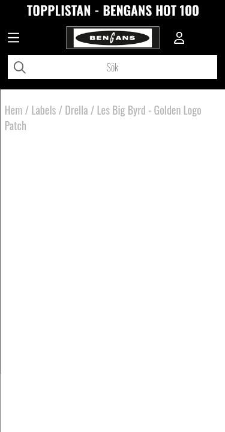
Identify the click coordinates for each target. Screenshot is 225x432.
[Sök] (112, 67)
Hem (14, 110)
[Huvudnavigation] (13, 39)
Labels (43, 110)
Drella (76, 110)
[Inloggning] (179, 39)
